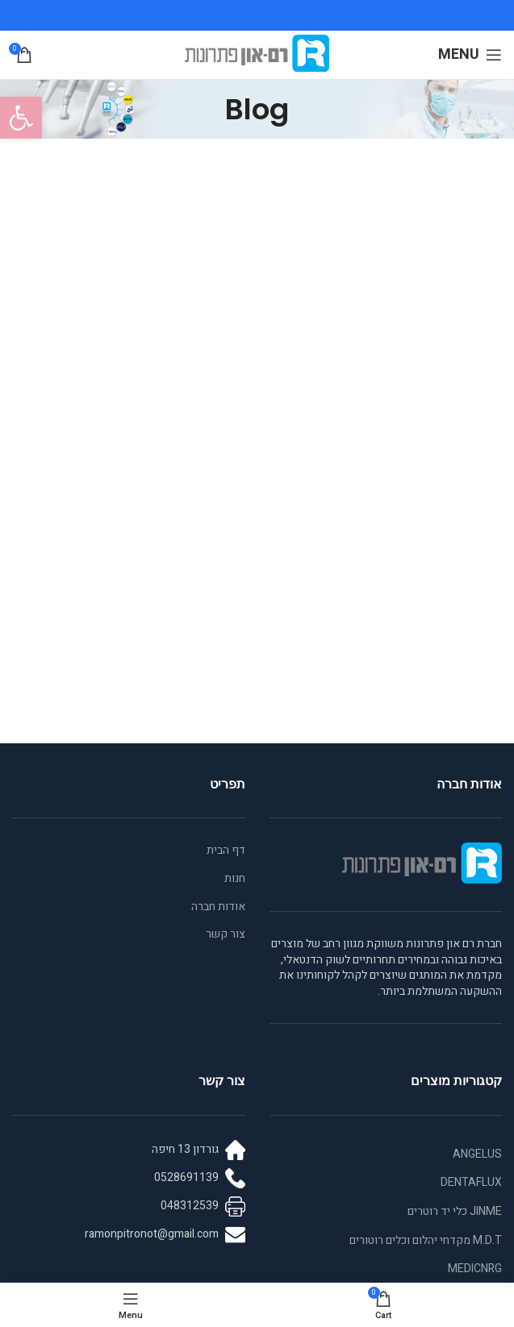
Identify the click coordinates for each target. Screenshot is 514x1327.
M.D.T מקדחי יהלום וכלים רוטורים (425, 1240)
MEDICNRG (475, 1268)
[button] (21, 118)
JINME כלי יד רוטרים (454, 1211)
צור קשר (225, 934)
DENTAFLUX (471, 1182)
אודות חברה (218, 907)
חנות (234, 879)
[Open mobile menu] (470, 55)
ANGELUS (477, 1154)
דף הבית (226, 850)
